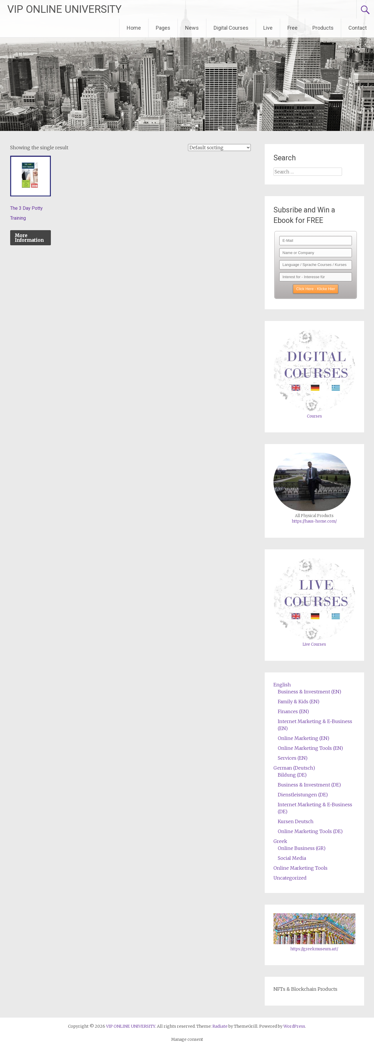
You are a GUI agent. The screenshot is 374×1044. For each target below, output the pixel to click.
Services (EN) (292, 758)
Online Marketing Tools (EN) (310, 748)
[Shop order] (219, 147)
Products (323, 28)
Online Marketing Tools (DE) (310, 831)
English (282, 685)
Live (268, 28)
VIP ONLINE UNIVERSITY (64, 9)
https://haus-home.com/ (314, 521)
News (192, 28)
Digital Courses (231, 28)
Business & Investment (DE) (309, 785)
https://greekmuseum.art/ (314, 949)
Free (292, 28)
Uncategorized (290, 878)
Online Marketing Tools (300, 868)
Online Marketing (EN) (303, 738)
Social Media (292, 858)
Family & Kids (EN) (298, 701)
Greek (280, 841)
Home (134, 28)
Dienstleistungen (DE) (303, 795)
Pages (163, 28)
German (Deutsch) (294, 768)
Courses (314, 416)
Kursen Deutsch (296, 821)
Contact (357, 28)
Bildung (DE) (292, 775)
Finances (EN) (293, 711)
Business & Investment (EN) (309, 692)
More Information (29, 237)
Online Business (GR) (301, 848)
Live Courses (314, 644)
